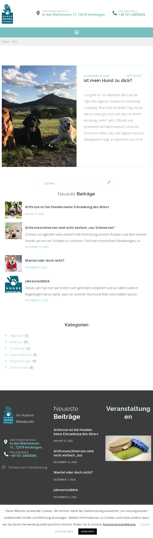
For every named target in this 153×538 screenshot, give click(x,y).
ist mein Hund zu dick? (108, 80)
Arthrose (134, 76)
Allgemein (16, 335)
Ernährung (17, 348)
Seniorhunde (19, 367)
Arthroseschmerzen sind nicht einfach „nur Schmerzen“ (70, 227)
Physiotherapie (20, 361)
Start (5, 41)
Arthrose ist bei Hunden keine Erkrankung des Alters (67, 207)
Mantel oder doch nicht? (44, 260)
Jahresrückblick (37, 281)
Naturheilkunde (20, 355)
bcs (14, 41)
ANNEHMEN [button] (87, 531)
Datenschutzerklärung (119, 524)
